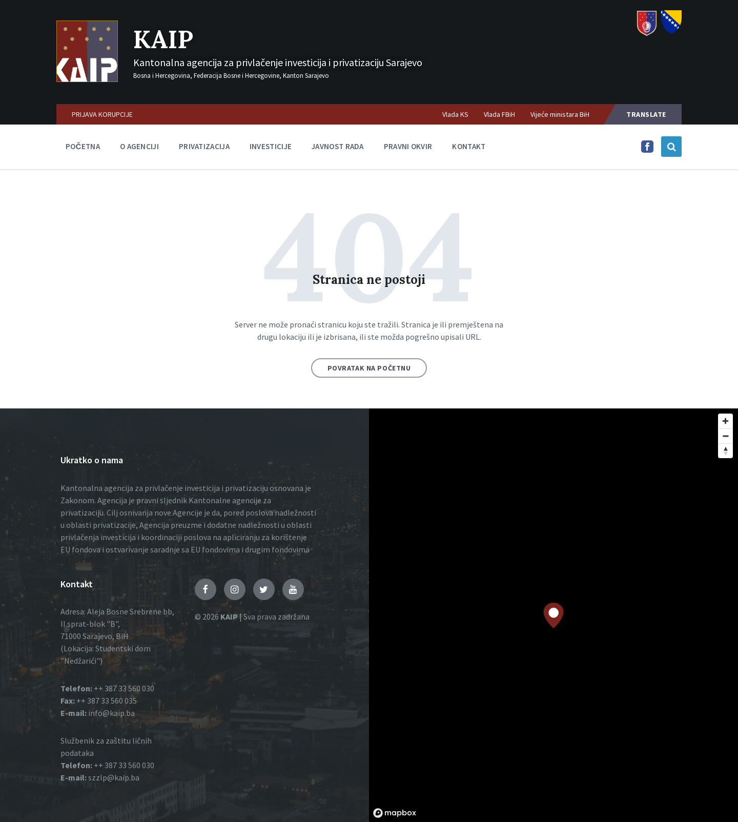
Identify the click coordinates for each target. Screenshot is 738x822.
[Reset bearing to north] (725, 450)
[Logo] (87, 79)
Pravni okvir (408, 146)
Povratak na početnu (369, 368)
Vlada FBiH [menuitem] (499, 114)
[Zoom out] (725, 435)
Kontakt (468, 146)
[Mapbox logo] (394, 813)
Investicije (271, 146)
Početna (83, 146)
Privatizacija (204, 146)
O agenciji (139, 146)
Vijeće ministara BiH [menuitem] (559, 114)
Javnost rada (338, 146)
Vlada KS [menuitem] (455, 114)
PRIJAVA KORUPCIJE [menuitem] (102, 114)
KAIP (163, 39)
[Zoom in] (725, 421)
